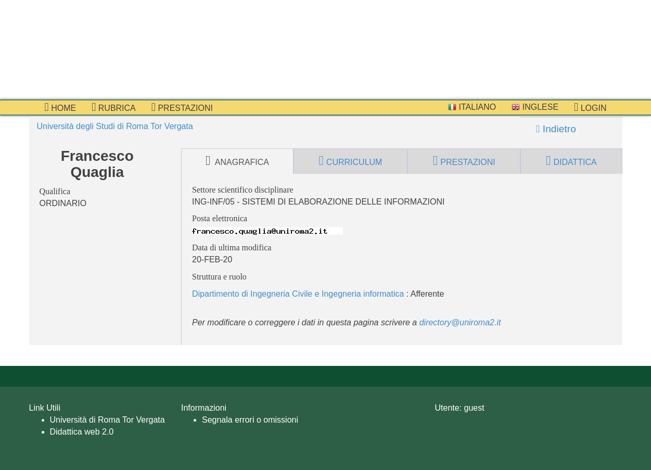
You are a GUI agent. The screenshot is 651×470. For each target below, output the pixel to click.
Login (590, 107)
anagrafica (237, 161)
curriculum (350, 161)
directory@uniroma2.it (460, 322)
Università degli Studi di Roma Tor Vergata (115, 126)
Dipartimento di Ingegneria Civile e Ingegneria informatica (298, 293)
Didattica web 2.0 (82, 431)
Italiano (472, 107)
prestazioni (182, 107)
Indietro (556, 128)
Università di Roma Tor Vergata (107, 419)
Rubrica (114, 107)
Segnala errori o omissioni (250, 419)
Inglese (535, 107)
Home (60, 107)
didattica (571, 161)
